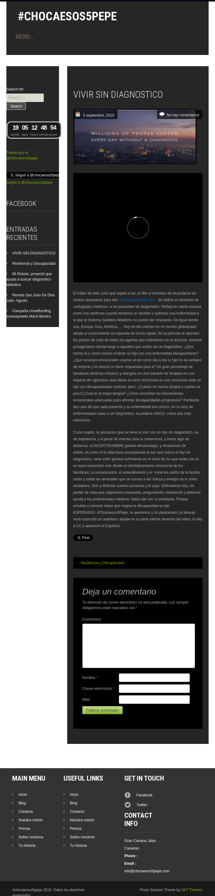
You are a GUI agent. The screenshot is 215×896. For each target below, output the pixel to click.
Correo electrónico (98, 688)
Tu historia (27, 845)
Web (86, 699)
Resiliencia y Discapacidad (100, 563)
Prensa (24, 828)
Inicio (23, 794)
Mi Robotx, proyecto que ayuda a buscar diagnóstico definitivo (29, 279)
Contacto (26, 811)
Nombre (90, 678)
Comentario (91, 619)
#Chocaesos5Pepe (67, 16)
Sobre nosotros (31, 837)
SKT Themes (192, 890)
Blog (22, 803)
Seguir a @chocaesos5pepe (29, 182)
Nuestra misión (31, 820)
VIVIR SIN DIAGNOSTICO (33, 253)
